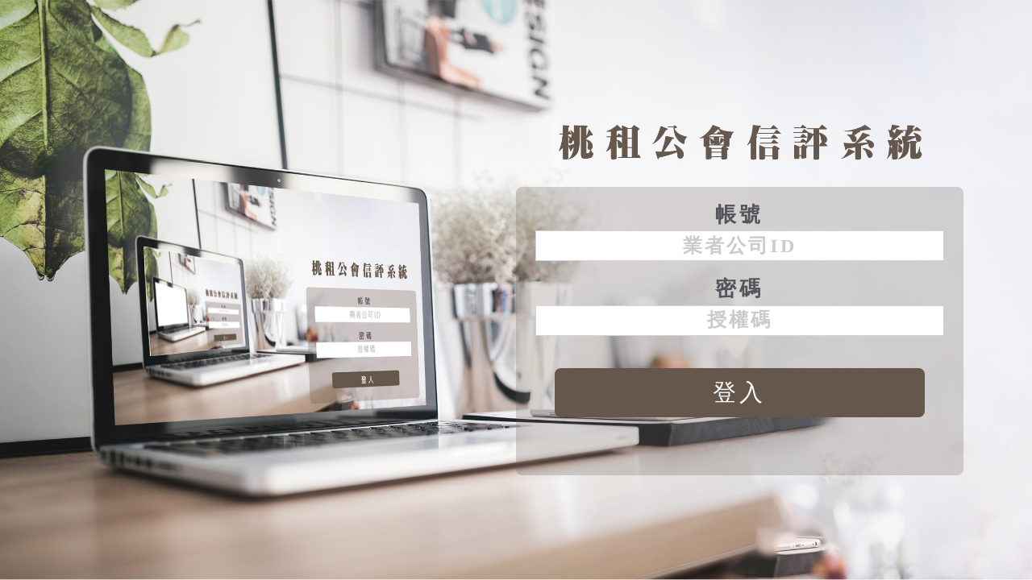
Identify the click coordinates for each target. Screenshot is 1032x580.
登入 (740, 392)
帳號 (740, 214)
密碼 (740, 288)
